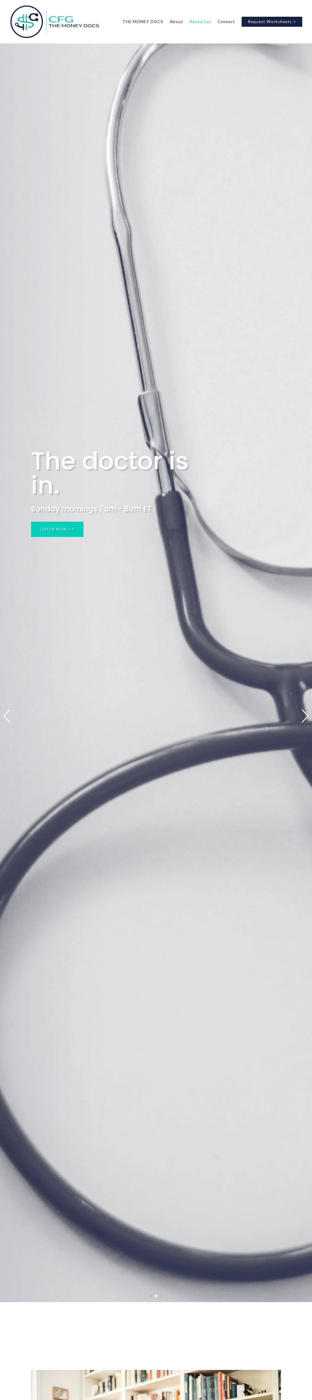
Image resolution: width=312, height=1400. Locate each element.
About (176, 21)
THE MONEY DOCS (142, 21)
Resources (200, 21)
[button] (7, 716)
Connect (226, 21)
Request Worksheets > (272, 21)
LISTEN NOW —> (57, 529)
